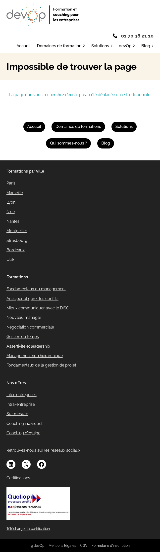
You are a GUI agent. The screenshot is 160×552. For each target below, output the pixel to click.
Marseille (14, 192)
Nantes (12, 221)
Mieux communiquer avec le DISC (37, 308)
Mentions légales (62, 546)
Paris (10, 183)
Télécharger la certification (28, 529)
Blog (105, 143)
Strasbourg (16, 240)
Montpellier (16, 230)
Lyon (10, 202)
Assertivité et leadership (28, 346)
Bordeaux (15, 250)
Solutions (124, 126)
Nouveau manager (23, 317)
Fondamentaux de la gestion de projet (41, 365)
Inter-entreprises (21, 394)
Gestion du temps (22, 336)
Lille (10, 259)
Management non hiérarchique (34, 355)
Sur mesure (17, 413)
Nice (10, 211)
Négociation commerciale (30, 327)
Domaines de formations (78, 126)
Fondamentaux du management (36, 289)
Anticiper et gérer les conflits (32, 298)
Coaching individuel (24, 423)
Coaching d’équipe (23, 433)
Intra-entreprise (20, 404)
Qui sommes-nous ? (68, 143)
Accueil (34, 126)
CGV (84, 546)
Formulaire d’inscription (111, 546)
